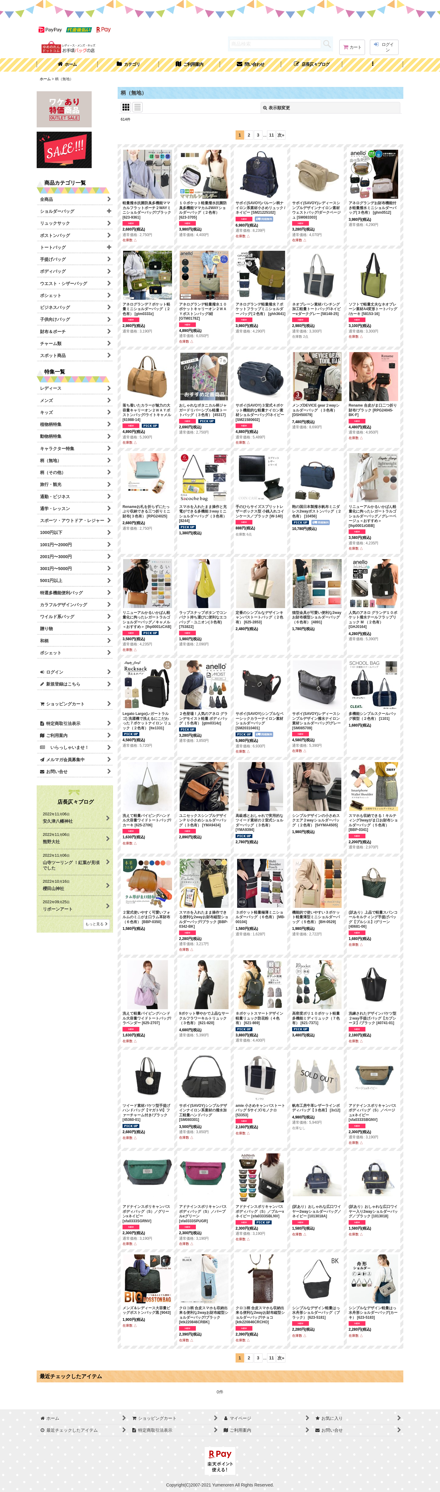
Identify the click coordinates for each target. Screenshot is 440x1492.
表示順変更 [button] (276, 107)
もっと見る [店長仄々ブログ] (96, 924)
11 (271, 135)
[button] (372, 65)
